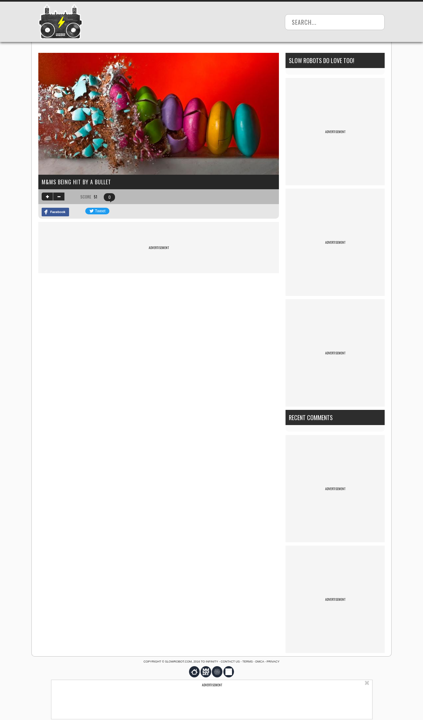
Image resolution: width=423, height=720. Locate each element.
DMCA (259, 661)
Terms (247, 661)
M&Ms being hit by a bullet (76, 182)
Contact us (230, 661)
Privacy (273, 661)
